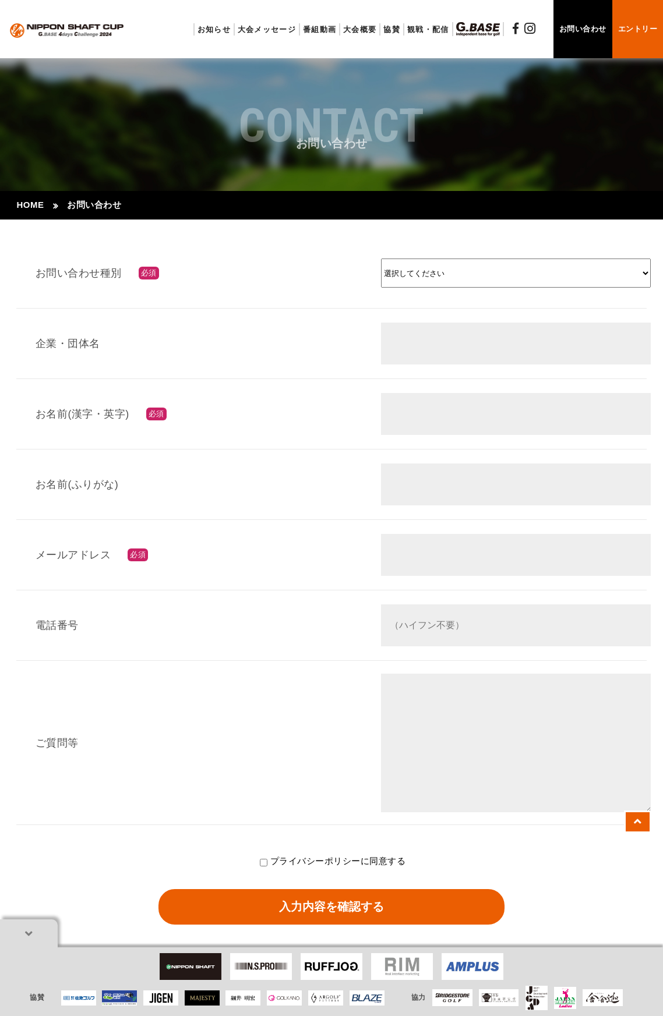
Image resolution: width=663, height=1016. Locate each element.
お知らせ (214, 29)
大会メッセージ (267, 29)
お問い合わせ (582, 28)
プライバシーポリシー (315, 861)
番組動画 (319, 29)
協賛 (391, 29)
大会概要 (359, 29)
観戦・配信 (428, 29)
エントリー (638, 28)
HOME (30, 205)
